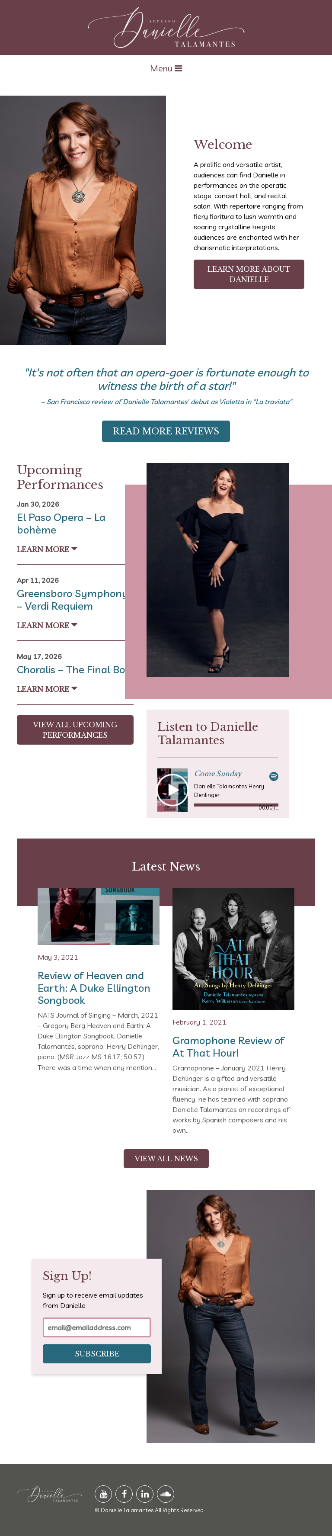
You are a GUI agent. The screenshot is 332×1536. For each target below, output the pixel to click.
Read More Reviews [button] (166, 431)
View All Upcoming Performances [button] (75, 729)
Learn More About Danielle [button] (249, 274)
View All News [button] (166, 1158)
